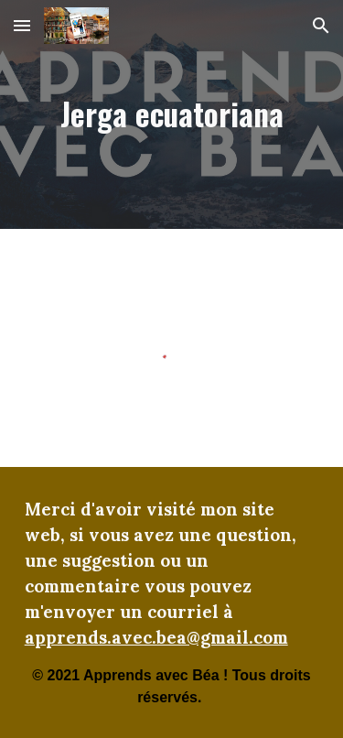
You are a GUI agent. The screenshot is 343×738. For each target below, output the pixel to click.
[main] (172, 115)
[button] (22, 25)
